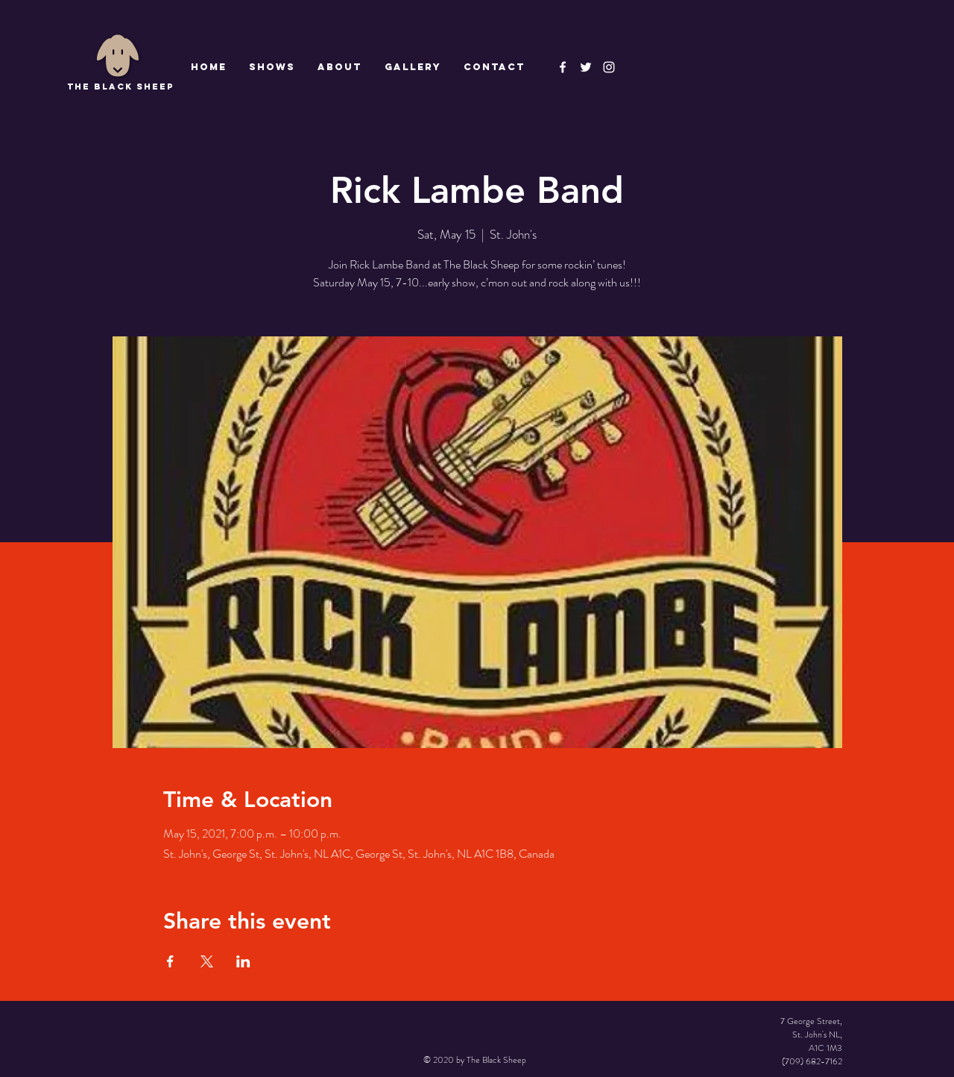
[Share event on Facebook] (170, 961)
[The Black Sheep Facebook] (562, 67)
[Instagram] (608, 67)
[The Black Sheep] (585, 67)
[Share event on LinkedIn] (243, 961)
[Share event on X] (207, 961)
